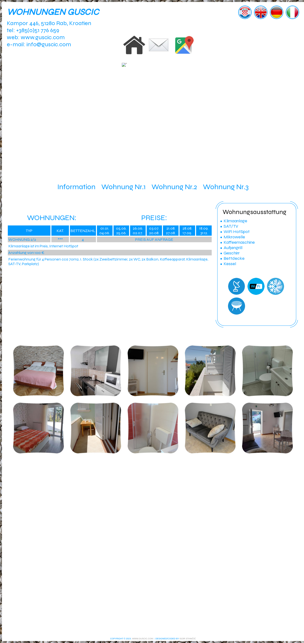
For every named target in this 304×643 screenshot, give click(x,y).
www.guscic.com (43, 37)
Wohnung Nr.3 (226, 186)
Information (76, 186)
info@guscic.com (49, 44)
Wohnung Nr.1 (123, 186)
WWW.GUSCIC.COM (142, 638)
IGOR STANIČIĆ (188, 638)
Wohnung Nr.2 (174, 186)
